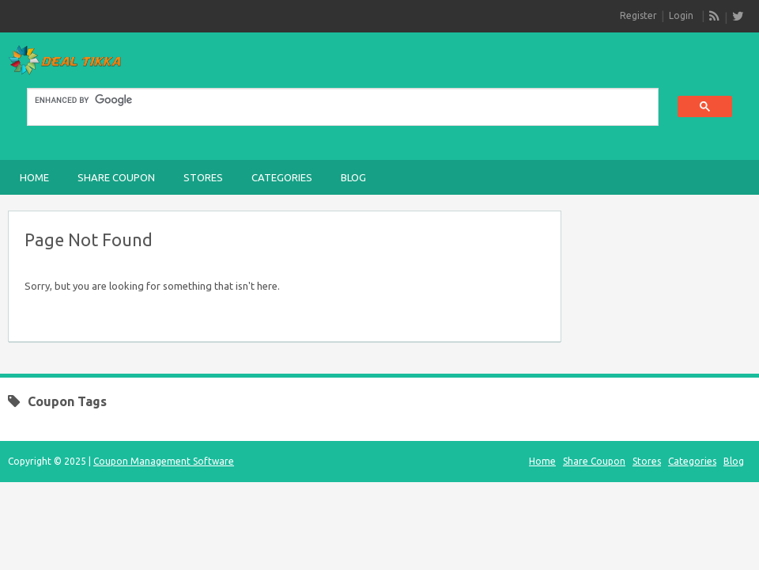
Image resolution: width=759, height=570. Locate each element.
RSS (714, 17)
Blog (353, 177)
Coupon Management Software (163, 461)
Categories (281, 177)
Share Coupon (116, 177)
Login (681, 15)
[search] (333, 100)
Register (638, 15)
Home (34, 177)
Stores (203, 177)
